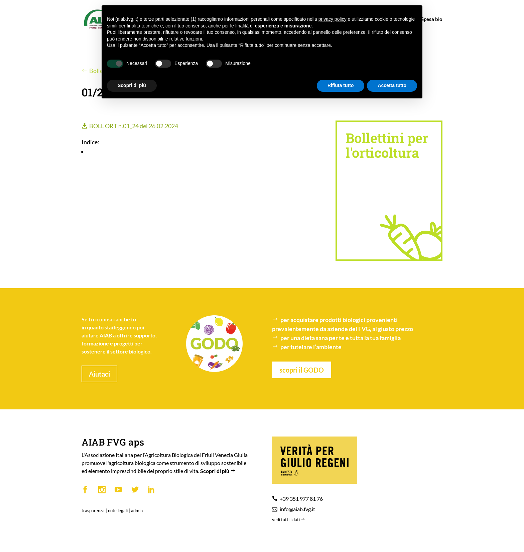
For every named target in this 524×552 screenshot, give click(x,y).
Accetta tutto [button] (392, 85)
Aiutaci (99, 374)
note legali (118, 510)
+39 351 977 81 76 (301, 498)
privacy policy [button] (332, 19)
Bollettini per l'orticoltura (387, 145)
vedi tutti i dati (289, 519)
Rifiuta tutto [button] (341, 85)
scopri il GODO (301, 370)
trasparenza (93, 510)
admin (137, 510)
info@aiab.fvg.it (297, 509)
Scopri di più (218, 471)
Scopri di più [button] (132, 85)
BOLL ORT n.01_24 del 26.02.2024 (133, 126)
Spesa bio (428, 19)
